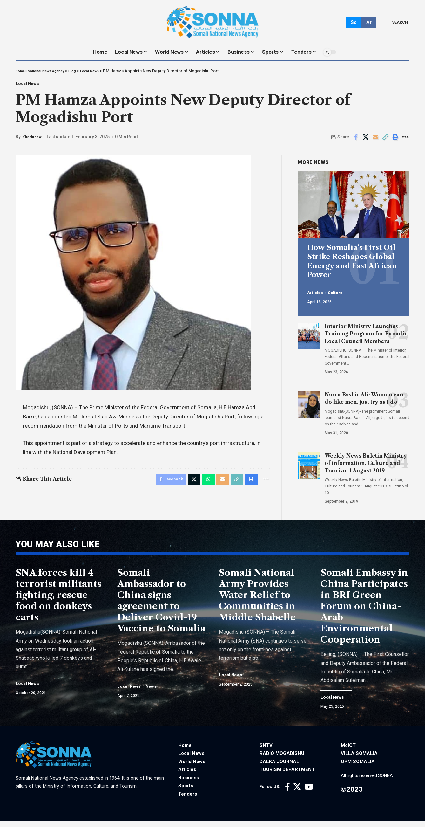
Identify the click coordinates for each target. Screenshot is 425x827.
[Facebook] (287, 793)
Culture (340, 291)
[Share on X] (365, 141)
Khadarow (33, 140)
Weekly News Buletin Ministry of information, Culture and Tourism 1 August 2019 (366, 461)
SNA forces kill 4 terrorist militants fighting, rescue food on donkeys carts (58, 600)
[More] (405, 141)
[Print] (395, 141)
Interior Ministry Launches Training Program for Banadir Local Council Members (366, 332)
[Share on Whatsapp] (204, 484)
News (155, 692)
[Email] (375, 141)
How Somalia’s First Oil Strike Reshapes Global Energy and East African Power (352, 260)
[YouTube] (309, 793)
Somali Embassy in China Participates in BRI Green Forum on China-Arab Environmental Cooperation (364, 611)
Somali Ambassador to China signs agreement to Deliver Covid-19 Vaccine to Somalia (161, 606)
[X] (297, 793)
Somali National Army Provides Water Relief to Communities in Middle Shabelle (257, 600)
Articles (317, 291)
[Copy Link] (385, 141)
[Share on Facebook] (355, 141)
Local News (33, 85)
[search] (395, 22)
